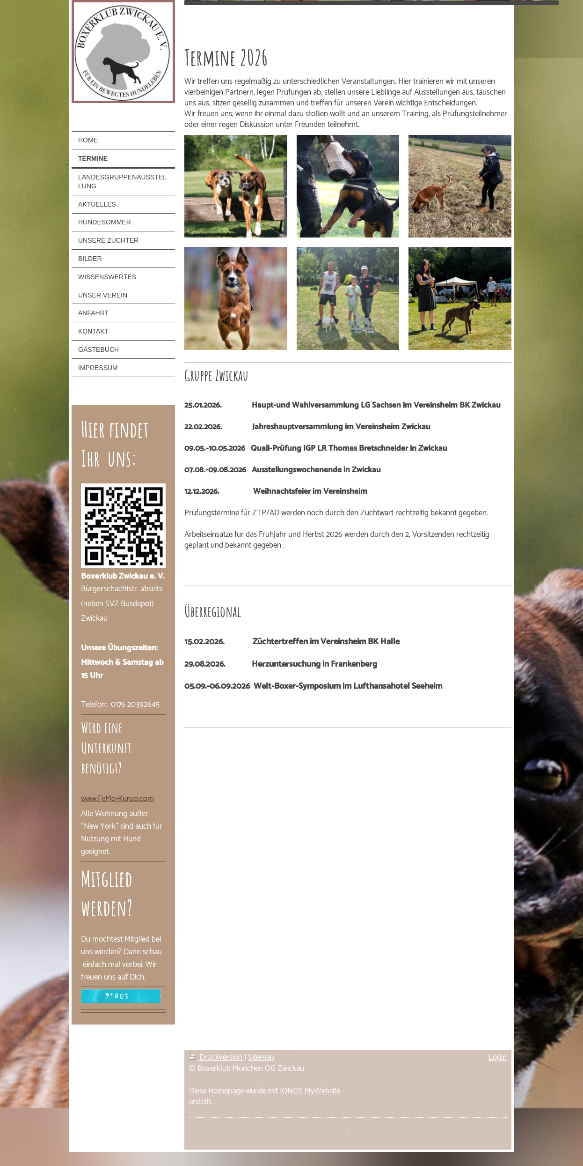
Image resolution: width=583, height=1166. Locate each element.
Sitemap (261, 1057)
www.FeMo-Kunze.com (117, 798)
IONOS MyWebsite (310, 1091)
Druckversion (216, 1057)
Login (497, 1057)
